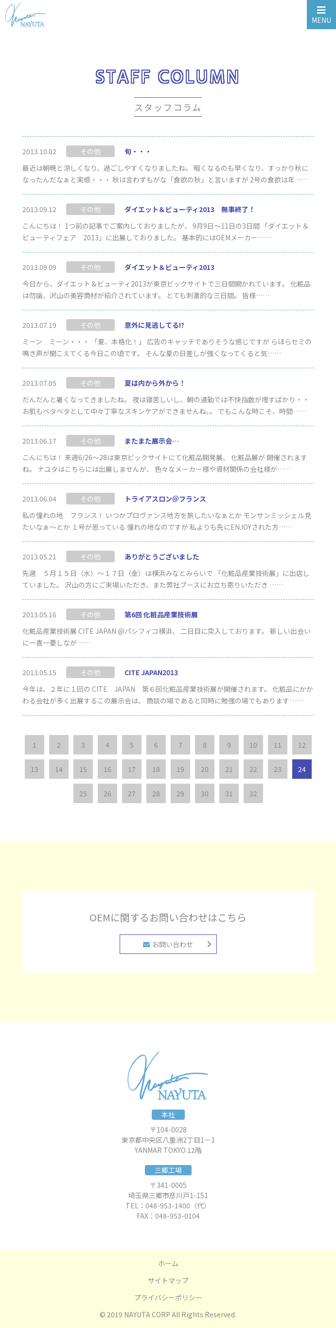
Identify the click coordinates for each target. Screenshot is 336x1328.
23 (278, 769)
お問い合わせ (168, 944)
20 (205, 769)
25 (83, 793)
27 (132, 793)
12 (302, 745)
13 (34, 769)
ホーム (168, 1263)
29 (180, 793)
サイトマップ (168, 1280)
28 (156, 793)
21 (229, 769)
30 (205, 793)
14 (59, 769)
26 (107, 793)
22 (253, 769)
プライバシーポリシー (168, 1297)
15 (83, 769)
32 (253, 793)
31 (229, 793)
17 (132, 769)
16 (107, 769)
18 (156, 769)
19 (180, 769)
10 (253, 745)
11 (278, 745)
